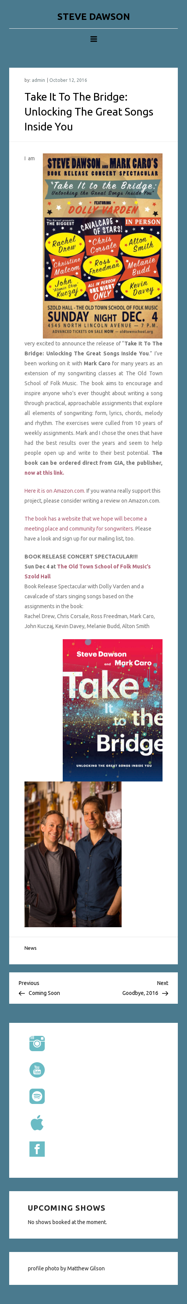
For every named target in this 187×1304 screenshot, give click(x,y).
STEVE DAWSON (93, 16)
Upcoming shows (67, 1207)
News (30, 948)
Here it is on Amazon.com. (54, 491)
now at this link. (44, 473)
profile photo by (47, 1268)
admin (38, 80)
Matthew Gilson (86, 1268)
